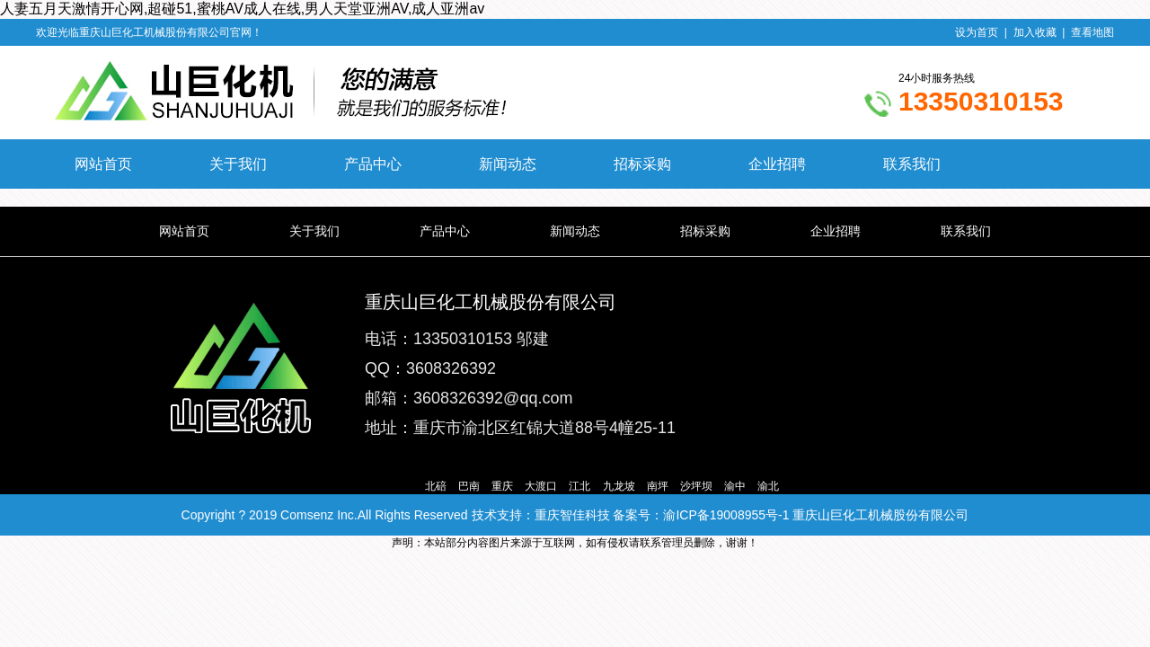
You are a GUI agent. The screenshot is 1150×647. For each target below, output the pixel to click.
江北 (579, 486)
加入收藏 (1035, 32)
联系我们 (912, 164)
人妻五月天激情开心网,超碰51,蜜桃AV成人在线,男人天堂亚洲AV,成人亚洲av (242, 8)
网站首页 (103, 164)
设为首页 (976, 32)
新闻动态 (507, 164)
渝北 (768, 486)
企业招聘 (777, 164)
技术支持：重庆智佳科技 (541, 515)
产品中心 (373, 164)
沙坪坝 (696, 486)
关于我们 (238, 164)
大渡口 (541, 486)
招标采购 (642, 164)
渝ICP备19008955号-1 (726, 515)
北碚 (436, 486)
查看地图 (1092, 32)
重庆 (502, 486)
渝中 (735, 486)
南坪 (657, 486)
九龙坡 (619, 486)
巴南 (469, 486)
